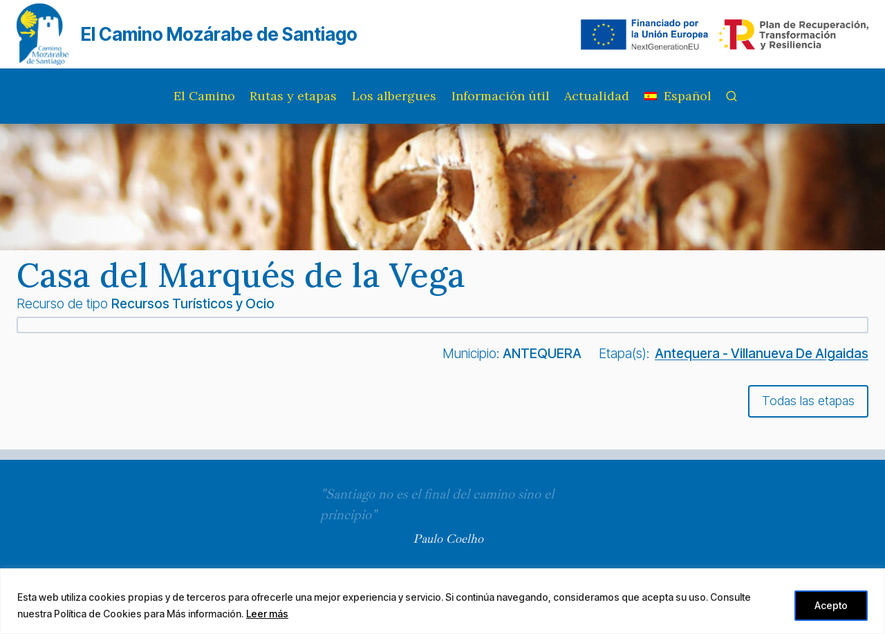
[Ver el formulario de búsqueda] (731, 96)
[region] (442, 601)
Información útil (500, 96)
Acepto (831, 605)
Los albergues (394, 96)
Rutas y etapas (293, 96)
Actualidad (596, 96)
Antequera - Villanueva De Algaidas (761, 353)
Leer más (267, 613)
